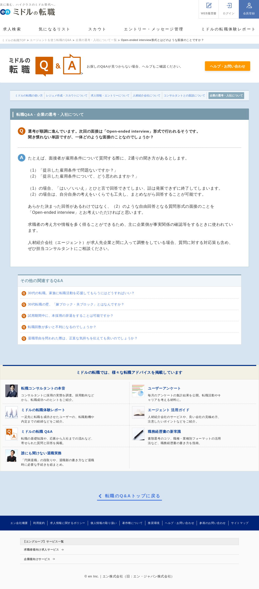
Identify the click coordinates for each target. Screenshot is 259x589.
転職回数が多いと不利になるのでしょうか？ (62, 327)
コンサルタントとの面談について (184, 95)
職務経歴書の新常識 (164, 432)
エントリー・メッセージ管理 (154, 29)
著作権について (132, 522)
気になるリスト (55, 29)
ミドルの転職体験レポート (228, 29)
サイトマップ (240, 522)
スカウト (97, 29)
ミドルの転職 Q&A (37, 432)
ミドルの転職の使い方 (29, 95)
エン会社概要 (19, 522)
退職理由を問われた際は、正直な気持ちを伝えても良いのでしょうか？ (83, 338)
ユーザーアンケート (164, 388)
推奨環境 (154, 522)
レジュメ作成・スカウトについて (67, 95)
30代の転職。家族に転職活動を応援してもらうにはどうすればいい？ (81, 293)
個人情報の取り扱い (104, 522)
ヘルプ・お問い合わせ (227, 66)
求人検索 (12, 29)
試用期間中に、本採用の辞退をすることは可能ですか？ (71, 315)
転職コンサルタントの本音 (43, 388)
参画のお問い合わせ (212, 522)
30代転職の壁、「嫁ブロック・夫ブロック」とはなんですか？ (76, 304)
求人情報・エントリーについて (110, 95)
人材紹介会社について (146, 95)
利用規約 (39, 522)
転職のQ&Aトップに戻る (133, 496)
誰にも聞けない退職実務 (41, 453)
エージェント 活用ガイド (169, 410)
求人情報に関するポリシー (67, 522)
